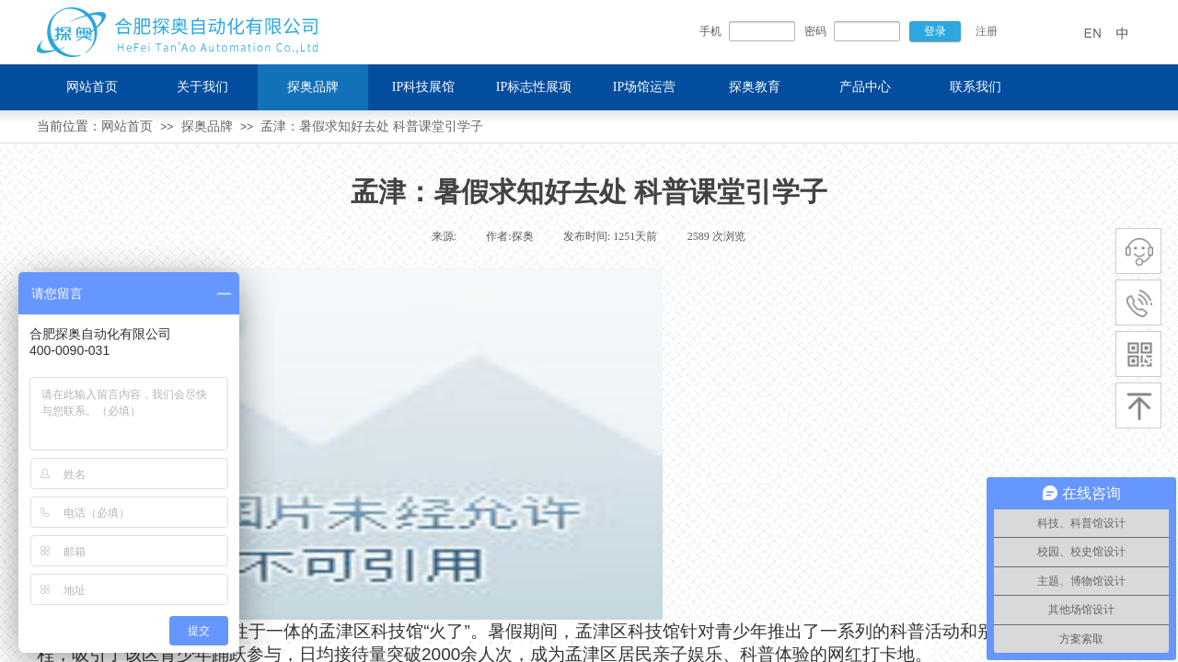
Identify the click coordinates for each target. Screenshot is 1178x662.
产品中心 (865, 87)
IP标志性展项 (534, 87)
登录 (935, 31)
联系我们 (975, 87)
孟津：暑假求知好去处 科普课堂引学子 (371, 126)
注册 (987, 31)
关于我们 (202, 87)
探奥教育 (754, 87)
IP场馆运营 (644, 87)
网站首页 (127, 126)
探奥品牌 (207, 126)
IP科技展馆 (423, 87)
